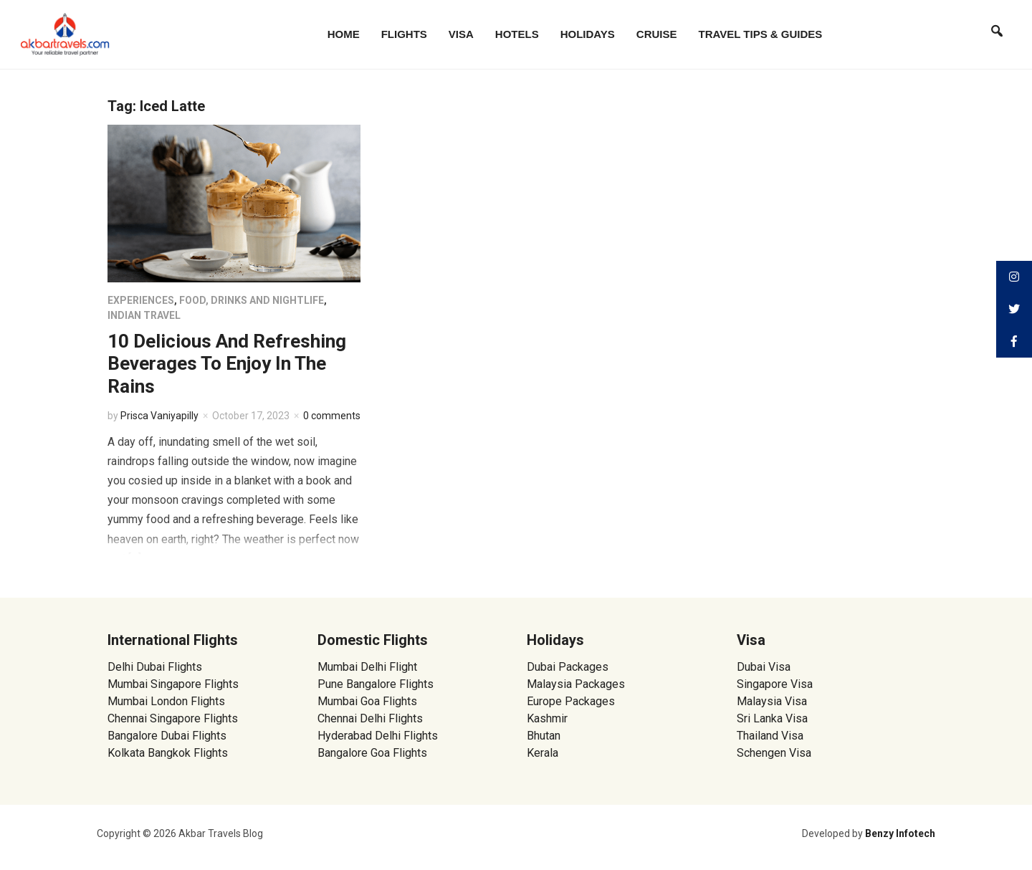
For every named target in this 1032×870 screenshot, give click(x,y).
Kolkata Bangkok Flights (168, 753)
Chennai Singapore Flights (173, 718)
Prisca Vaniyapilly (159, 415)
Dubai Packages (567, 667)
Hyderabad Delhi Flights (377, 735)
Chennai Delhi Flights (370, 718)
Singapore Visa (775, 684)
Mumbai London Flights (166, 701)
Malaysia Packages (576, 684)
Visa (461, 34)
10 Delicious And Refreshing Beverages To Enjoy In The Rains (227, 363)
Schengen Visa (774, 753)
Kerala (542, 753)
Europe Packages (571, 701)
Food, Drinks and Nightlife (251, 300)
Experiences (141, 300)
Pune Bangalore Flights (375, 684)
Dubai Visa (763, 667)
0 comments (331, 415)
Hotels (517, 34)
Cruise (656, 34)
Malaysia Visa (772, 701)
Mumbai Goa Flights (367, 701)
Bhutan (543, 735)
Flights (404, 34)
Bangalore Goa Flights (372, 753)
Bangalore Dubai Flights (167, 735)
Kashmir (547, 718)
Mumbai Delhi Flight (367, 667)
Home (344, 34)
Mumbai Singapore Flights (173, 684)
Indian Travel (144, 315)
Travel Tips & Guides (761, 34)
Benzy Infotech (900, 833)
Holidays (587, 34)
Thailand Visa (770, 735)
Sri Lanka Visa (774, 718)
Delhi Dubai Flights (155, 667)
